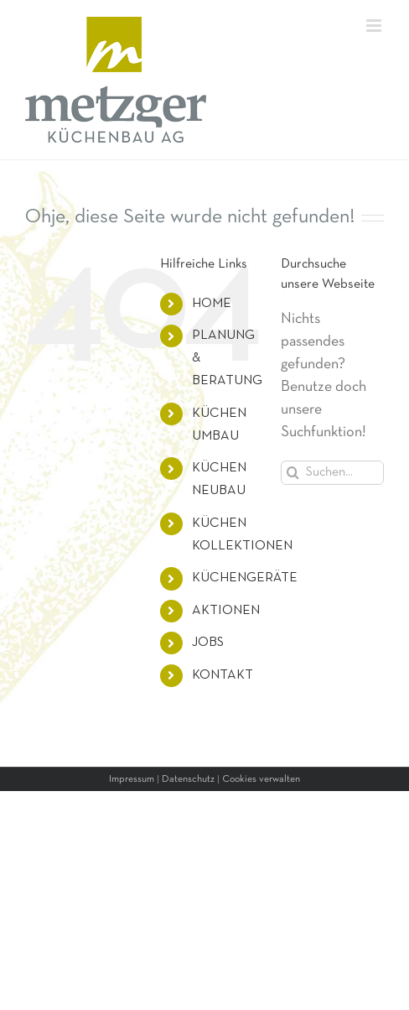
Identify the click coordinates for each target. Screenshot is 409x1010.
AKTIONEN (226, 611)
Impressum (131, 779)
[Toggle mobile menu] (375, 25)
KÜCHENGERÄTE (245, 578)
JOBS (208, 642)
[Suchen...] (332, 473)
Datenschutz (188, 779)
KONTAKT (222, 675)
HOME (211, 304)
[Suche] (293, 473)
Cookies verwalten (261, 779)
